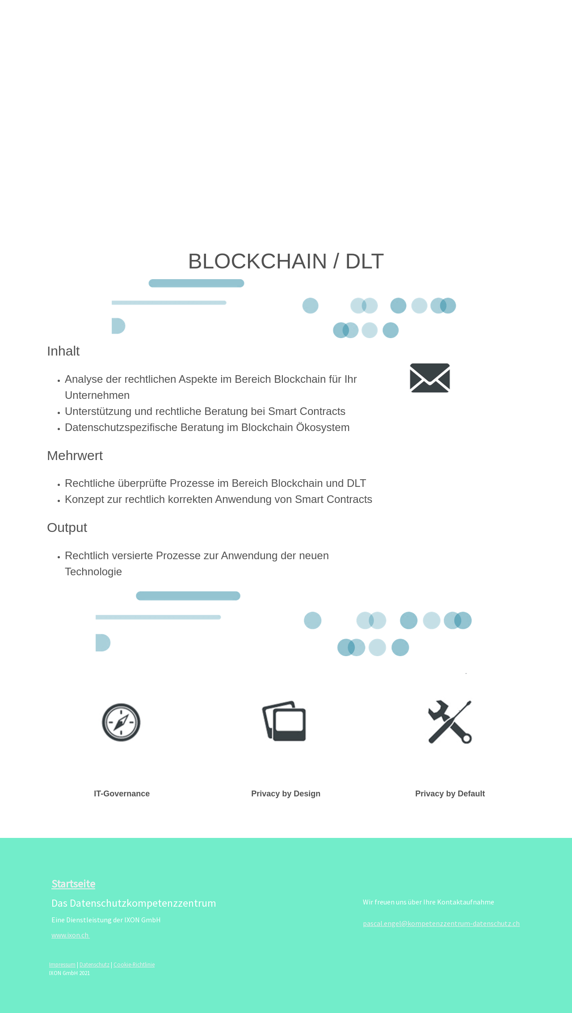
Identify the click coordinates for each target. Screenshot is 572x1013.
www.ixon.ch (70, 934)
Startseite (73, 884)
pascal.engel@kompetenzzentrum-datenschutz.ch (441, 923)
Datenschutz (94, 964)
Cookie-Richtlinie (134, 964)
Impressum (62, 964)
